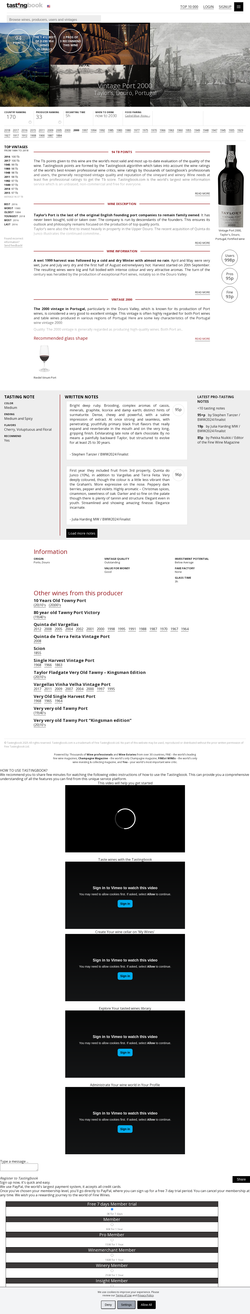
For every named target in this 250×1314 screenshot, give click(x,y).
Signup (225, 6)
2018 (7, 130)
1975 (145, 130)
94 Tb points (122, 152)
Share (241, 1180)
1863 (58, 665)
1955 (188, 130)
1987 (153, 629)
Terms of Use (124, 1295)
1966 (162, 130)
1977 (137, 130)
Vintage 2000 (122, 299)
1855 (37, 653)
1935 (231, 130)
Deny (108, 1304)
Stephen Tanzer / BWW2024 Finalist (218, 417)
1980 (128, 130)
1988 (142, 629)
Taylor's (103, 93)
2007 (69, 689)
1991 (132, 629)
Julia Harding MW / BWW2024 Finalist (218, 428)
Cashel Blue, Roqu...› (137, 116)
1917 (16, 135)
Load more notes (81, 533)
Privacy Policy (146, 1295)
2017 (16, 130)
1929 (240, 130)
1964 (185, 629)
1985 (111, 130)
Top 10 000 (189, 6)
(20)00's (55, 605)
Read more (202, 193)
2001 (90, 629)
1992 (102, 130)
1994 (93, 130)
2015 (33, 130)
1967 (174, 629)
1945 (223, 130)
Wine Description (122, 204)
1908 (33, 135)
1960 (180, 130)
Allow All (146, 1304)
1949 (197, 130)
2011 (42, 130)
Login (208, 6)
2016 (24, 130)
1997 (85, 130)
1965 (48, 701)
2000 (76, 130)
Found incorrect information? (13, 242)
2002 (79, 629)
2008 (48, 629)
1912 (24, 135)
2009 (50, 130)
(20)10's (40, 605)
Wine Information (122, 251)
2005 (59, 130)
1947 (214, 130)
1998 (111, 629)
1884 (59, 135)
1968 (37, 665)
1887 (50, 135)
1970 (154, 130)
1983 (119, 130)
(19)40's (40, 617)
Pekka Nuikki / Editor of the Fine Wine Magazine (220, 440)
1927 (7, 135)
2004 (69, 629)
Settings (126, 1304)
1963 (171, 130)
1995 (121, 629)
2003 (67, 130)
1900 (42, 135)
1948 (206, 130)
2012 (37, 629)
